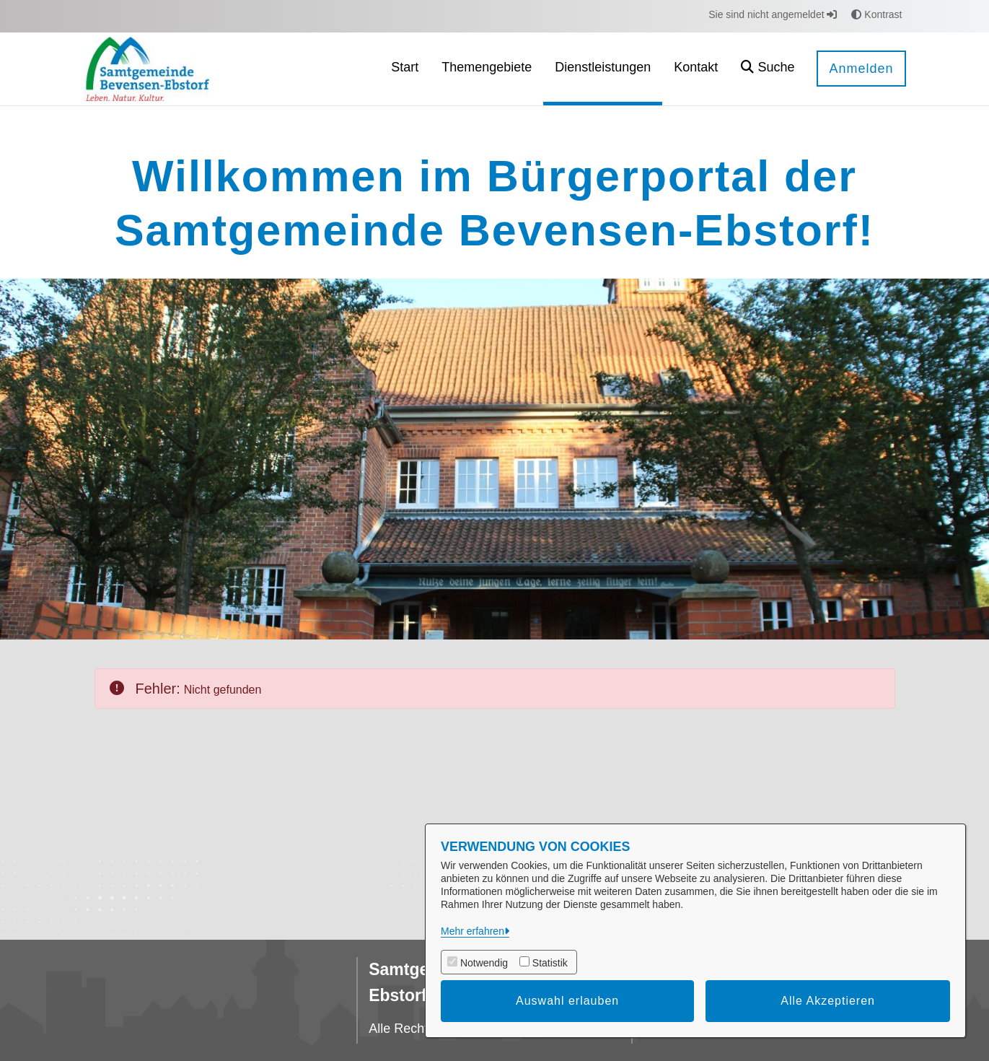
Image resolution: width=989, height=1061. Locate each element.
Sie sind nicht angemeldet (772, 14)
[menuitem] (404, 68)
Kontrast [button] (876, 14)
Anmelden (861, 68)
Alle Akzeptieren (828, 1001)
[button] (767, 68)
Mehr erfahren (472, 931)
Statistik (550, 963)
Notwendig (484, 963)
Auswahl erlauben (567, 1001)
